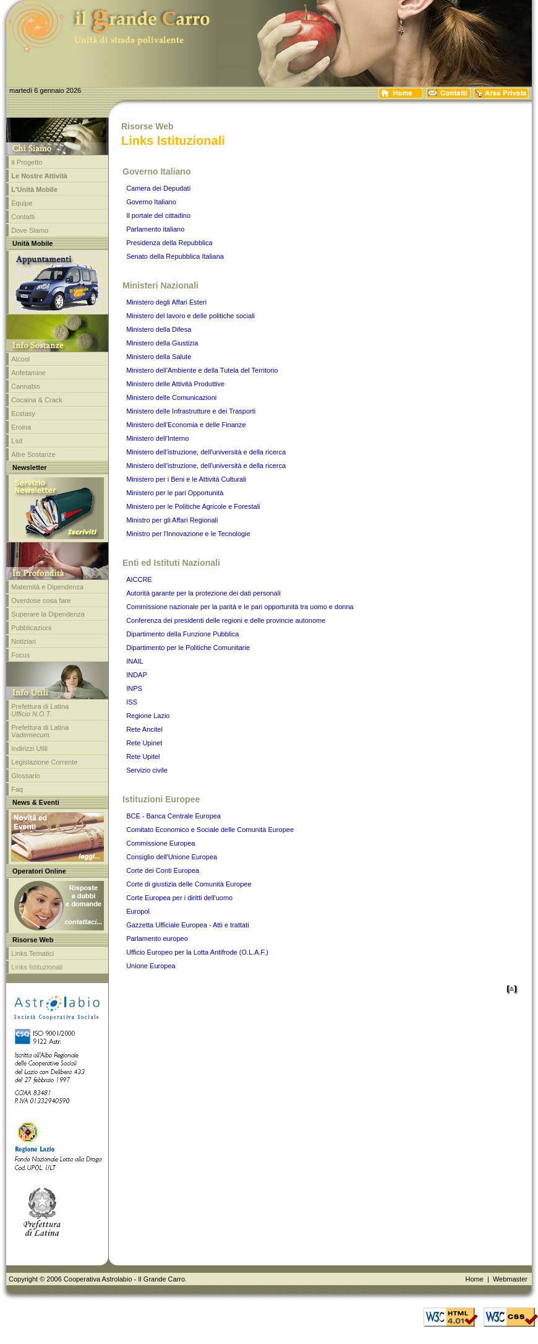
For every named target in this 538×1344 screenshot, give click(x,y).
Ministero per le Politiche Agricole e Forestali (193, 506)
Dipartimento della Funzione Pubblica (182, 634)
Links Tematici (32, 953)
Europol (138, 911)
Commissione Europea (160, 843)
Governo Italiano (151, 202)
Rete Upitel (143, 756)
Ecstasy (23, 413)
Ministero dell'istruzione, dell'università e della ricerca (206, 452)
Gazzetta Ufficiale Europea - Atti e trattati (187, 925)
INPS (134, 688)
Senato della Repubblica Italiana (175, 256)
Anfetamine (28, 372)
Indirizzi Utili (29, 748)
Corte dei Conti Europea (162, 870)
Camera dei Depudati (158, 188)
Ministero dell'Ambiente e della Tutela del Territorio (202, 370)
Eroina (21, 427)
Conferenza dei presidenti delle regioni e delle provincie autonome (225, 620)
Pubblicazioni (31, 627)
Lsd (16, 440)
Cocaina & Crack (36, 400)
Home (474, 1279)
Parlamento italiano (155, 229)
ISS (131, 702)
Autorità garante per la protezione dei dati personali (203, 593)
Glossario (25, 775)
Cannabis (25, 386)
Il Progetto (26, 162)
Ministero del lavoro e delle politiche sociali (190, 315)
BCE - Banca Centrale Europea (173, 816)
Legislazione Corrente (44, 762)
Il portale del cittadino (158, 215)
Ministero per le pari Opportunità (174, 492)
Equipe (21, 203)
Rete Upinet (144, 743)
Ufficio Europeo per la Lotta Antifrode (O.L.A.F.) (197, 952)
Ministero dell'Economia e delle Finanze (186, 424)
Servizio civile (147, 770)
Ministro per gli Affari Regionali (172, 520)
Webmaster (510, 1279)
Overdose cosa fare (40, 600)
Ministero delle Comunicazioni (171, 397)
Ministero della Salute (158, 356)
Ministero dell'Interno (157, 438)
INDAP (136, 675)
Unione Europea (151, 965)
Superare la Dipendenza (48, 614)
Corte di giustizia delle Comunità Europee (188, 884)
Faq (17, 789)
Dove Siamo (29, 230)
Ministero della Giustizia (162, 343)
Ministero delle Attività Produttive (175, 384)
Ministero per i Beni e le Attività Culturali (186, 479)
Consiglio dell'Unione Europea (171, 857)
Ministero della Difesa (158, 329)
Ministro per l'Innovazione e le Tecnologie (188, 533)
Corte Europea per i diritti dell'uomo (179, 897)
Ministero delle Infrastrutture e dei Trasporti (190, 411)
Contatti (23, 216)
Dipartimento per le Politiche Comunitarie (188, 647)
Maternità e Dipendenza (47, 587)
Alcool (20, 359)
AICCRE (139, 579)
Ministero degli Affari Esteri (166, 302)
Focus (20, 655)
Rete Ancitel (144, 729)
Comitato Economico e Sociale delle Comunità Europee (210, 829)
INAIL (134, 661)
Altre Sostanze (33, 454)
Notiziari (23, 641)
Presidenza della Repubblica (169, 242)
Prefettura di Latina (40, 710)
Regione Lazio (147, 715)
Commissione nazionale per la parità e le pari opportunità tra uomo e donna (240, 606)
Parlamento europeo (157, 938)
